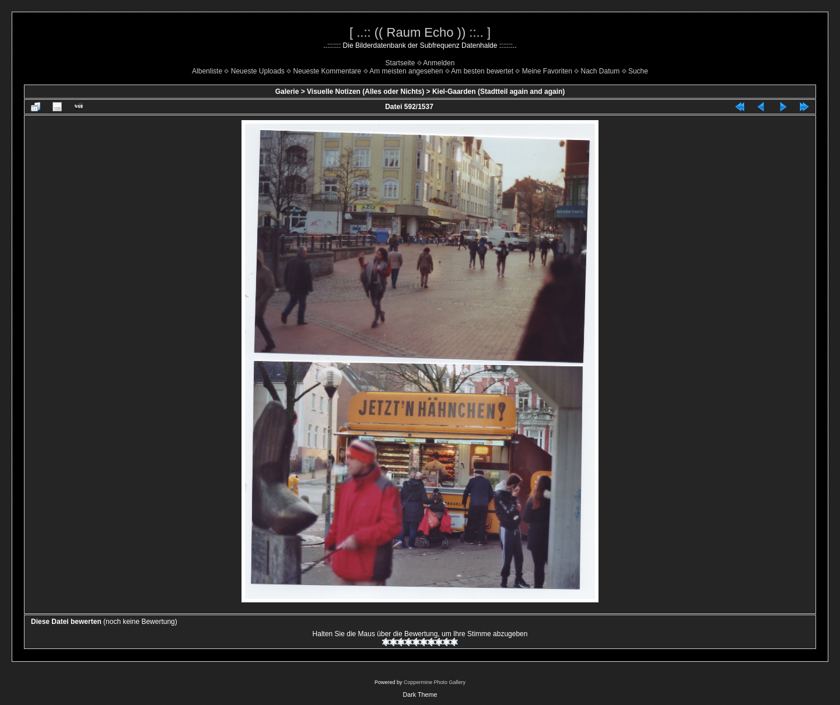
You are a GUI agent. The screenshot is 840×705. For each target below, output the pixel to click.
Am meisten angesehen (406, 71)
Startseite (400, 63)
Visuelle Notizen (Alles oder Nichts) (365, 91)
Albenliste (207, 71)
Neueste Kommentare (327, 71)
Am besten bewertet (482, 71)
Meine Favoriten (547, 71)
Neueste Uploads (258, 71)
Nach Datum (600, 71)
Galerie (287, 91)
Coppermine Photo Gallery (435, 682)
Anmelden (438, 63)
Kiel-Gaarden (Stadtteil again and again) (498, 91)
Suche (638, 71)
